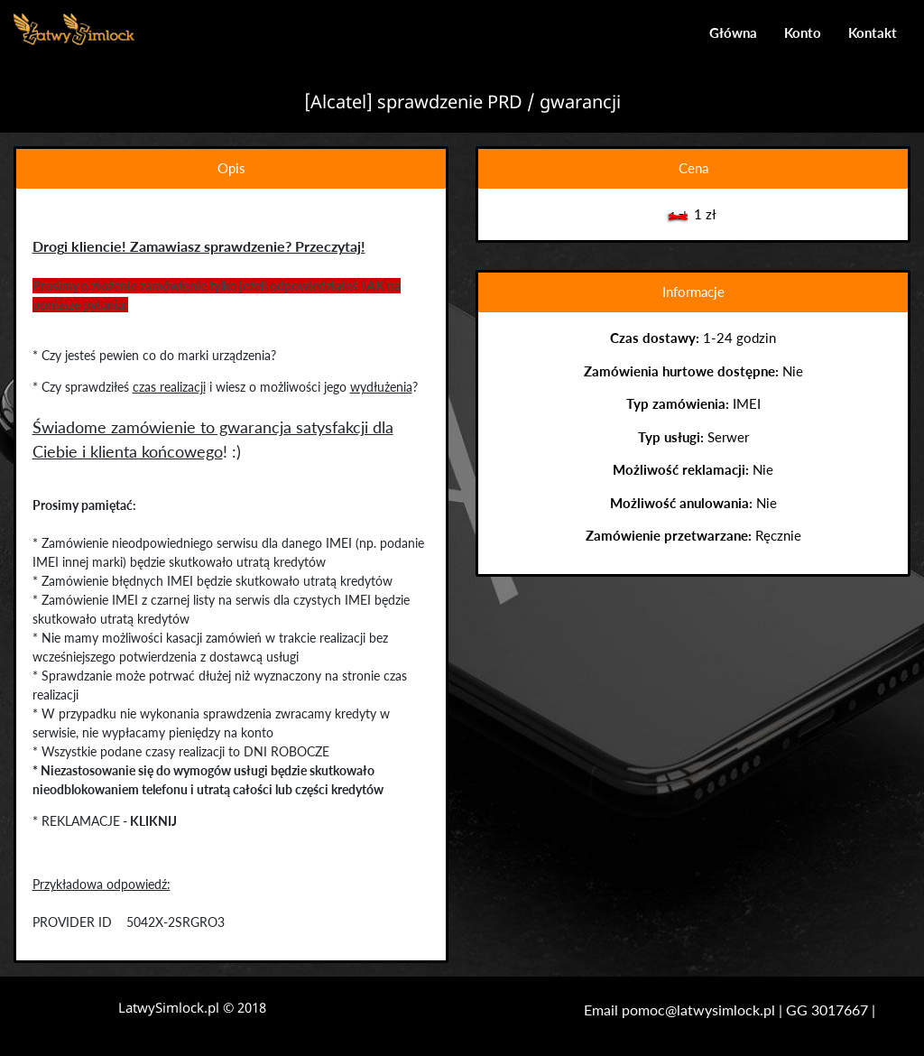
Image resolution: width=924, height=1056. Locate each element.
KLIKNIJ (153, 821)
